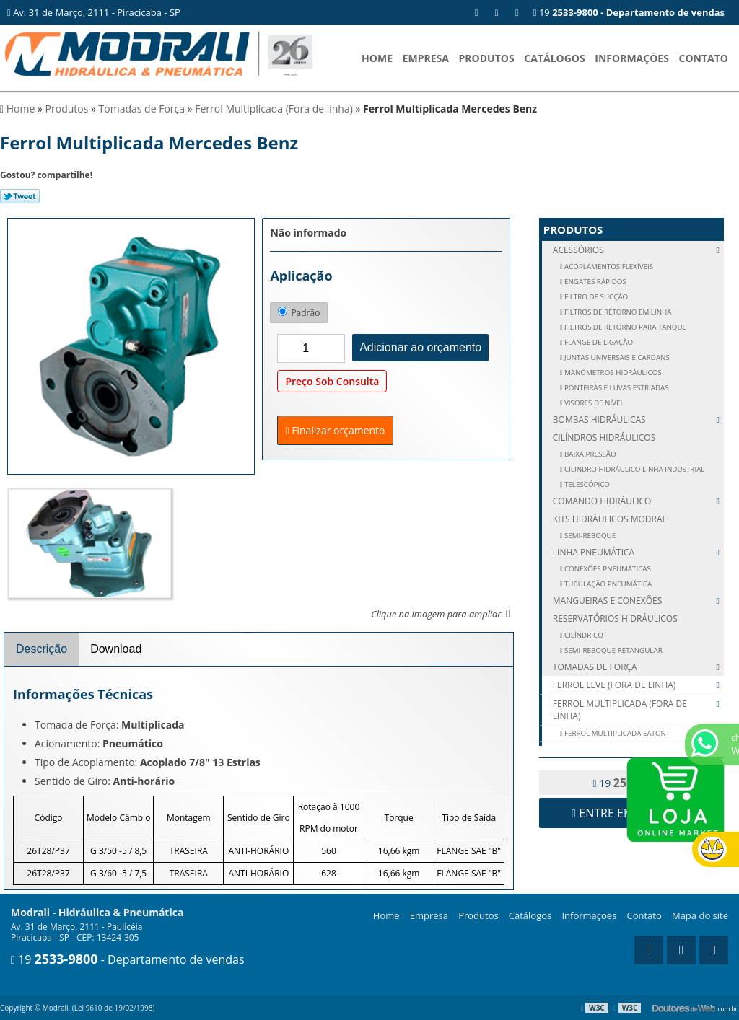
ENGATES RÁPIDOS (594, 281)
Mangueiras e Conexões (638, 601)
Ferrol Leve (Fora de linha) (638, 685)
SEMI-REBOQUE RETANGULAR (612, 650)
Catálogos (554, 58)
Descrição (41, 649)
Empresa (426, 58)
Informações (632, 58)
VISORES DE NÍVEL (593, 403)
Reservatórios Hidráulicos (615, 618)
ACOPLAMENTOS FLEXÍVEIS (607, 266)
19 (629, 12)
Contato (703, 58)
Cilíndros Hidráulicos (604, 437)
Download (115, 649)
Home (377, 58)
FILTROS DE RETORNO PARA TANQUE (624, 327)
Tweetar (20, 196)
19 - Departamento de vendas (128, 959)
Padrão (299, 313)
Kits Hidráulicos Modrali (611, 519)
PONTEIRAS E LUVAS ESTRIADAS (615, 387)
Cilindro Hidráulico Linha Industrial (633, 469)
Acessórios (638, 250)
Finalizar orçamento (335, 430)
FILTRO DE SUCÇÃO (595, 297)
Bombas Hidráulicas (638, 419)
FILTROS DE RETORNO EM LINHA (616, 312)
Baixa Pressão (589, 454)
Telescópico (586, 484)
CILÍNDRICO (582, 635)
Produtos (487, 58)
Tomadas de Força (638, 667)
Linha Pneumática (638, 552)
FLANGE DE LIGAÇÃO (597, 342)
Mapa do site (700, 915)
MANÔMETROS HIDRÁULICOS (611, 372)
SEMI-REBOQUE (589, 535)
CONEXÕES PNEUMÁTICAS (606, 568)
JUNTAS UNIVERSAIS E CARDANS (615, 357)
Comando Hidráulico (638, 501)
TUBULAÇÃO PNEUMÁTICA (607, 584)
